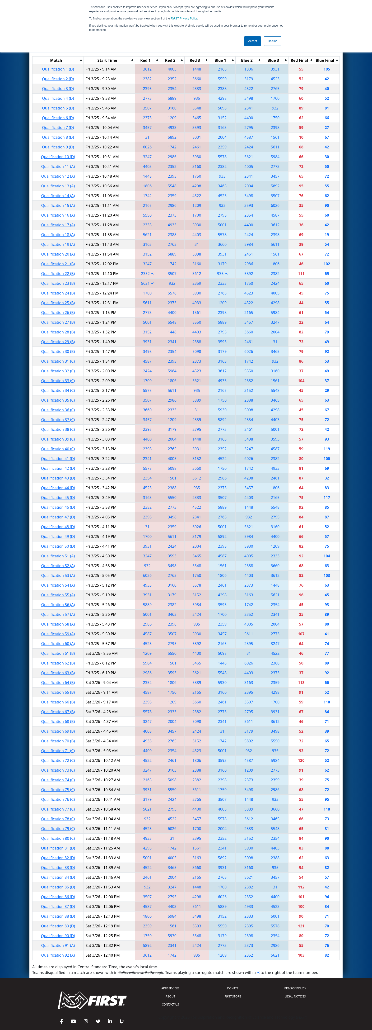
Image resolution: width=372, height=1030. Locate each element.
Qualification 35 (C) (58, 400)
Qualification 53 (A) (58, 575)
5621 (248, 156)
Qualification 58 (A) (58, 624)
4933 (172, 127)
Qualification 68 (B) (58, 721)
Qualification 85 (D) (58, 887)
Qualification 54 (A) (58, 585)
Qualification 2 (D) (58, 78)
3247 (147, 156)
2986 (172, 156)
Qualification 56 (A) (58, 604)
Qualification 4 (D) (58, 98)
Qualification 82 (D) (58, 857)
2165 (222, 69)
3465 (196, 117)
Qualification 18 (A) (58, 234)
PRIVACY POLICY (295, 988)
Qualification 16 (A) (58, 215)
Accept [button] (252, 41)
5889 (172, 98)
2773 (147, 98)
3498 (248, 98)
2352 (172, 78)
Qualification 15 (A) (58, 205)
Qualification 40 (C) (58, 448)
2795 (248, 127)
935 (197, 98)
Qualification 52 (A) (58, 565)
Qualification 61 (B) (58, 653)
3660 (196, 78)
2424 (248, 147)
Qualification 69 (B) (58, 731)
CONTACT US (170, 1004)
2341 (248, 108)
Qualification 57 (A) (58, 614)
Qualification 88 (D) (58, 916)
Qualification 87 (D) (58, 906)
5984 (275, 156)
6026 (147, 147)
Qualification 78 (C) (58, 818)
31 (147, 137)
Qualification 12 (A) (58, 176)
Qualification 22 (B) (58, 273)
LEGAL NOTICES (295, 996)
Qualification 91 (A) (58, 945)
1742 (172, 147)
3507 (147, 108)
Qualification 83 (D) (58, 867)
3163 (222, 127)
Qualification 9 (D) (58, 147)
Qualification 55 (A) (58, 595)
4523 (275, 78)
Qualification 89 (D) (58, 926)
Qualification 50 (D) (58, 546)
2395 (147, 88)
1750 (275, 117)
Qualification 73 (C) (58, 770)
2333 (196, 88)
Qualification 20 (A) (58, 254)
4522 (248, 88)
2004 (222, 137)
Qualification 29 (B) (58, 341)
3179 (248, 78)
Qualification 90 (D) (58, 935)
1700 (275, 98)
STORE (233, 996)
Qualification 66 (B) (58, 702)
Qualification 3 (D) (58, 88)
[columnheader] (58, 60)
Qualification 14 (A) (58, 195)
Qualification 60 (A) (58, 643)
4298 (222, 98)
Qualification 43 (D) (58, 478)
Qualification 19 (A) (58, 244)
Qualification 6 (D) (58, 117)
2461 (196, 147)
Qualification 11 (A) (58, 166)
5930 (196, 156)
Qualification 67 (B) (58, 711)
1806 (248, 69)
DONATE (232, 988)
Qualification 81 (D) (58, 848)
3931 (275, 69)
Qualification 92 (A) (58, 955)
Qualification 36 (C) (58, 410)
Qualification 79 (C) (58, 828)
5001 (196, 137)
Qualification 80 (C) (58, 838)
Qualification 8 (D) (58, 137)
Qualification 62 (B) (58, 663)
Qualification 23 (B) (58, 283)
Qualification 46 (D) (58, 507)
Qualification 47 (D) (58, 517)
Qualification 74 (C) (58, 780)
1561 (275, 137)
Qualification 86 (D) (58, 896)
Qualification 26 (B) (58, 312)
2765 (275, 88)
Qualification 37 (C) (58, 419)
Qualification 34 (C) (58, 390)
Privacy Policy (184, 18)
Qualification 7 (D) (58, 127)
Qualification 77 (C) (58, 809)
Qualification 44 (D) (58, 487)
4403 (147, 166)
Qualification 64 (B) (58, 682)
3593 (196, 127)
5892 (172, 137)
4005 (172, 69)
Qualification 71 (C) (58, 750)
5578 (222, 156)
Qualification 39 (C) (58, 439)
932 (275, 108)
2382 (147, 78)
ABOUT (170, 996)
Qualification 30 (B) (58, 351)
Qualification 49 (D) (58, 536)
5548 (196, 108)
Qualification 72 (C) (58, 760)
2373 (147, 117)
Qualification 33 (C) (58, 380)
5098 (222, 108)
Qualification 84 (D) (58, 877)
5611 (275, 147)
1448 (196, 69)
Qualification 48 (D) (58, 526)
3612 (147, 69)
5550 (222, 78)
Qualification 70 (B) (58, 741)
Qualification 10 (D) (58, 156)
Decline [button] (272, 41)
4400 (248, 117)
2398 (275, 127)
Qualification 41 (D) (58, 458)
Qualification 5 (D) (58, 108)
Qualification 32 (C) (58, 371)
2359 (222, 147)
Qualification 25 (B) (58, 302)
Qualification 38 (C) (58, 429)
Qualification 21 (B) (58, 263)
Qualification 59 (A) (58, 633)
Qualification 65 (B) (58, 692)
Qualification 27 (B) (58, 322)
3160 (172, 108)
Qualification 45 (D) (58, 497)
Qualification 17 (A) (58, 225)
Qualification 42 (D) (58, 468)
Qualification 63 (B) (58, 672)
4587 (248, 137)
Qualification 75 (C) (58, 789)
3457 (147, 127)
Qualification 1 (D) (58, 69)
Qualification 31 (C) (58, 361)
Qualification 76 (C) (58, 799)
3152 (222, 117)
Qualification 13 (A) (58, 186)
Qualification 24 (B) (58, 293)
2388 (222, 88)
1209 (172, 117)
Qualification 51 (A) (58, 556)
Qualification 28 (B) (58, 332)
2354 (172, 88)
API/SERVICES (170, 988)
